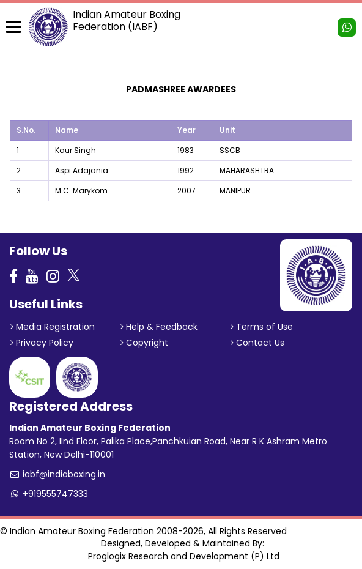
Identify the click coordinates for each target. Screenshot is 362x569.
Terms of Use (262, 327)
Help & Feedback (159, 327)
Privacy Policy (41, 343)
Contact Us (257, 343)
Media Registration (52, 327)
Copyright (144, 343)
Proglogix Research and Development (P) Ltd (183, 556)
